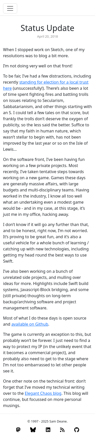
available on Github (29, 324)
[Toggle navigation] (10, 8)
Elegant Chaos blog (43, 393)
